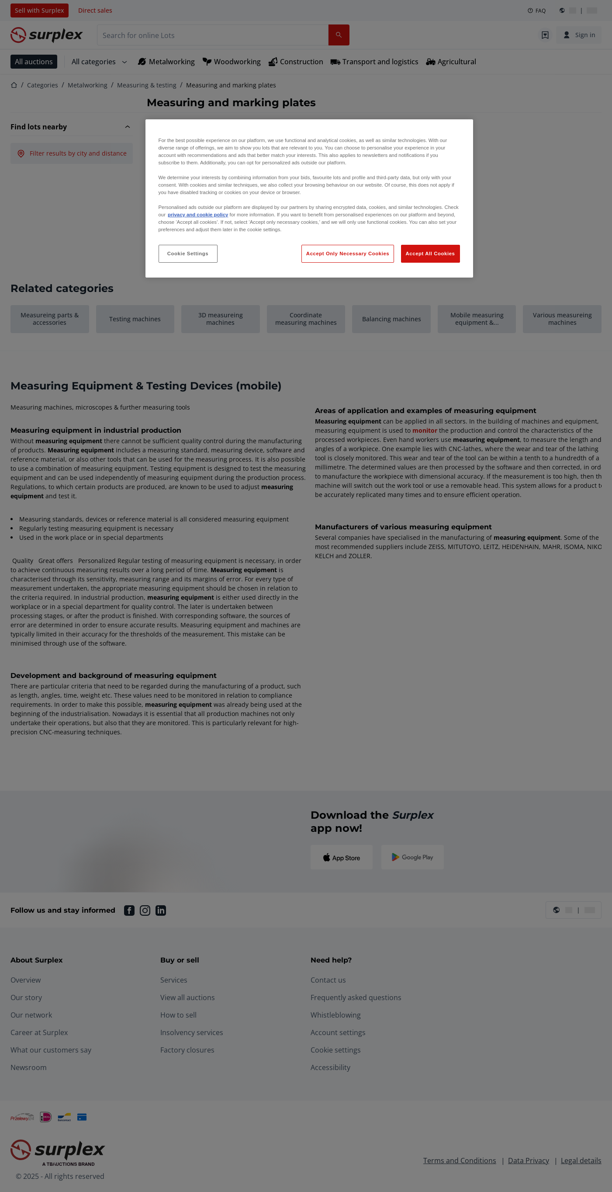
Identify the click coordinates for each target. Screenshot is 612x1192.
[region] (309, 198)
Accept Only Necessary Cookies (347, 253)
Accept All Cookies (430, 253)
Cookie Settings (188, 253)
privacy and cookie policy (198, 214)
